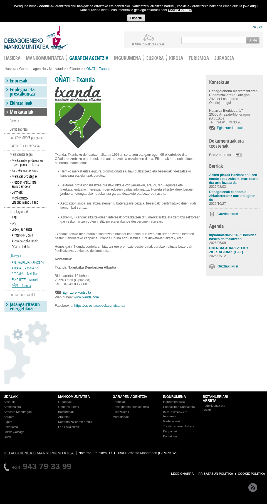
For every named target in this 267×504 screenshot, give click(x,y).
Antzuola (10, 401)
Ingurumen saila (174, 401)
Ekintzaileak (21, 102)
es (261, 27)
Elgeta (8, 421)
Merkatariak (57, 69)
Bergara (9, 416)
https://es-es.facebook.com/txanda (99, 306)
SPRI (15, 217)
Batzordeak (66, 411)
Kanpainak (170, 431)
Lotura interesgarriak (23, 294)
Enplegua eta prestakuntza (22, 91)
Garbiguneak (172, 421)
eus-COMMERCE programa (26, 137)
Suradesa (224, 58)
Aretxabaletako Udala (25, 241)
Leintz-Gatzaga (14, 432)
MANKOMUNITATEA (74, 397)
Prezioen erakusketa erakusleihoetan (24, 184)
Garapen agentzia (88, 58)
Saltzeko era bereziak (25, 170)
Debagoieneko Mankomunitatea (36, 37)
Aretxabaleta (12, 406)
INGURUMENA (174, 397)
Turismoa (199, 58)
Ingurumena (127, 58)
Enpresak (18, 80)
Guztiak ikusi (227, 214)
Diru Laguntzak (19, 211)
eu (254, 27)
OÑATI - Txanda (21, 285)
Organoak (64, 401)
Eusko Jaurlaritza (22, 229)
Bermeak (17, 192)
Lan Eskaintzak (68, 426)
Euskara (155, 58)
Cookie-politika (180, 10)
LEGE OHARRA (182, 473)
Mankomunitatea (45, 58)
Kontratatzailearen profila (75, 421)
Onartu (136, 18)
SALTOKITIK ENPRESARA (25, 145)
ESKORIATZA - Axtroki (25, 279)
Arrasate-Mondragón (18, 411)
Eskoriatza (11, 426)
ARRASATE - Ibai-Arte (25, 268)
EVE (14, 223)
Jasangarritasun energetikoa (25, 306)
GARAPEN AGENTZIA (130, 397)
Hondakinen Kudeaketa (179, 406)
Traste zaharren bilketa (178, 426)
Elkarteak (76, 69)
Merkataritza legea (21, 154)
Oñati (7, 437)
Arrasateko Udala (22, 235)
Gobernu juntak (68, 406)
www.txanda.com (86, 297)
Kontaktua (170, 436)
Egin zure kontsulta (77, 292)
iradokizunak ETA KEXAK (148, 44)
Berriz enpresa (220, 155)
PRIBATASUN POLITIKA (215, 473)
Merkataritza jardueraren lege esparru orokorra (27, 162)
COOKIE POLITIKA (251, 473)
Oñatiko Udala (20, 246)
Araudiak (64, 416)
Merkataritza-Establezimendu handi (25, 200)
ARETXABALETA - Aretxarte (28, 262)
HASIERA (12, 58)
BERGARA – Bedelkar (25, 273)
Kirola (176, 58)
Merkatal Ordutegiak (24, 176)
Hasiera (10, 69)
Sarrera (14, 120)
